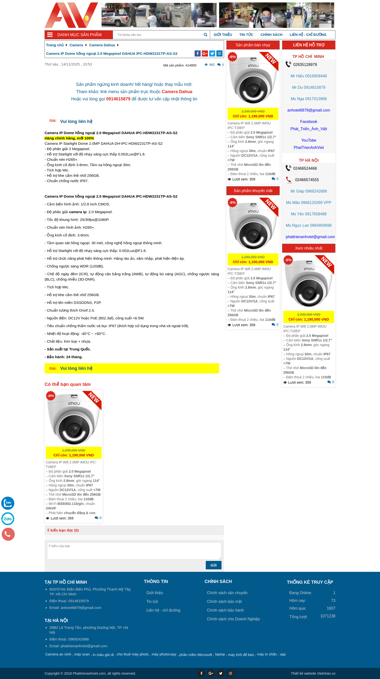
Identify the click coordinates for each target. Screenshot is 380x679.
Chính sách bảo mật (224, 601)
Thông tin (156, 581)
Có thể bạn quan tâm (68, 384)
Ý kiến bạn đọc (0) (63, 530)
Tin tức (246, 35)
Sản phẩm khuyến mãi (253, 191)
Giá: (52, 120)
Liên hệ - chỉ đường (308, 35)
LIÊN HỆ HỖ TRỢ (308, 45)
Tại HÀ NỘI (56, 620)
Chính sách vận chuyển (227, 593)
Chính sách (271, 35)
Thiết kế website (303, 673)
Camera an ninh (58, 654)
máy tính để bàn (241, 655)
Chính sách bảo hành (225, 610)
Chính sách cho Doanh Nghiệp (233, 619)
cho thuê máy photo (133, 654)
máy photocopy (164, 654)
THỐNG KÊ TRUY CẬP (310, 582)
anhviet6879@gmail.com (308, 110)
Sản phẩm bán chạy (253, 45)
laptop (220, 654)
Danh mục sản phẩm (79, 34)
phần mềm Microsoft (195, 655)
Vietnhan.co (313, 673)
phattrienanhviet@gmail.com (310, 237)
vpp (283, 654)
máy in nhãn (267, 654)
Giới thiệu (223, 35)
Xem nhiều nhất (308, 248)
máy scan (82, 654)
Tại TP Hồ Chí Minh (66, 582)
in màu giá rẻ (103, 655)
